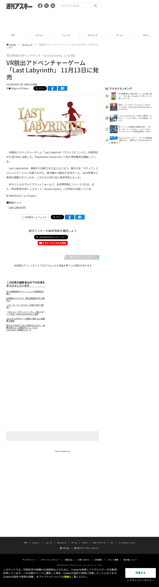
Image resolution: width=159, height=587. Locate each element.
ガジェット (93, 35)
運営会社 (68, 556)
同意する (141, 572)
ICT (112, 539)
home (11, 44)
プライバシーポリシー (50, 556)
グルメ (85, 539)
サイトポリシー (29, 556)
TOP (13, 35)
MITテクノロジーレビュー (86, 545)
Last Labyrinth (17, 207)
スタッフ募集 (112, 556)
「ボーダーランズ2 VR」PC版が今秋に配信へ (24, 306)
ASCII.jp (64, 545)
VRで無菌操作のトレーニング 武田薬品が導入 (25, 292)
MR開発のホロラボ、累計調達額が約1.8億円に (25, 299)
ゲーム (120, 35)
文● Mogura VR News (17, 88)
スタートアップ (99, 539)
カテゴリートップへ (81, 257)
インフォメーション (126, 539)
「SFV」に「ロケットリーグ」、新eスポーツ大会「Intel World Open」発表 (25, 313)
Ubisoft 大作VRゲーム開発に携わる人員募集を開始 (25, 320)
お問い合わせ (83, 556)
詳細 (66, 576)
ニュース (67, 35)
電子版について (130, 556)
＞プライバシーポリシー (140, 580)
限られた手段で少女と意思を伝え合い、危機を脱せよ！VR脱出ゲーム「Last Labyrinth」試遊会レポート (25, 327)
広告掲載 (98, 556)
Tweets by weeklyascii (63, 451)
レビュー (40, 35)
